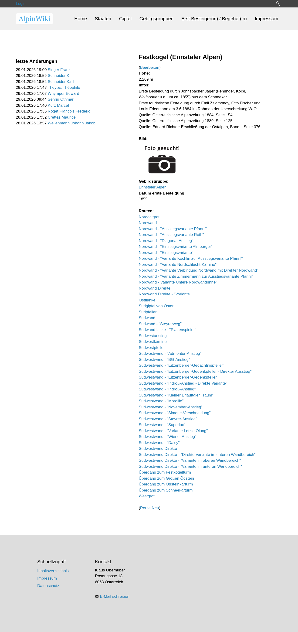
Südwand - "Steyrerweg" (160, 324)
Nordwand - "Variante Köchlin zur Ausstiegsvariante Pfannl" (191, 258)
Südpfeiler (148, 312)
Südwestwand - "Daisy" (159, 443)
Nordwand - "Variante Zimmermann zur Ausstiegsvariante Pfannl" (196, 276)
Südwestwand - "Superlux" (162, 425)
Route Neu (149, 508)
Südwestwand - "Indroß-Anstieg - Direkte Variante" (183, 383)
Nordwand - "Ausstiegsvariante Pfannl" (173, 229)
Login (21, 3)
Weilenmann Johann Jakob (71, 123)
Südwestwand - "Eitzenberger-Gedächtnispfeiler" (181, 365)
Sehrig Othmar (61, 99)
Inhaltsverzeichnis (53, 571)
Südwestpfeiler (152, 347)
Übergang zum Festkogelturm (165, 472)
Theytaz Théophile (64, 87)
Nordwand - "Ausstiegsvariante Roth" (171, 234)
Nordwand (148, 223)
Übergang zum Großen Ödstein (166, 478)
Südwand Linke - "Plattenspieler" (167, 330)
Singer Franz (59, 70)
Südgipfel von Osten (156, 306)
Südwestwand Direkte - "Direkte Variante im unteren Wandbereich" (197, 454)
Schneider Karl (61, 81)
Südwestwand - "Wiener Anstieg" (167, 436)
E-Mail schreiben (114, 596)
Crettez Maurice (62, 117)
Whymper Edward (63, 93)
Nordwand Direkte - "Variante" (165, 294)
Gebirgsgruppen (156, 18)
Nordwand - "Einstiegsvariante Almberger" (175, 246)
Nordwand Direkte (154, 288)
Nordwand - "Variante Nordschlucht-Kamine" (178, 264)
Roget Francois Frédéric (69, 111)
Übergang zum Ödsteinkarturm (166, 484)
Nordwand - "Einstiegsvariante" (166, 252)
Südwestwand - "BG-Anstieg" (164, 359)
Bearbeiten (149, 67)
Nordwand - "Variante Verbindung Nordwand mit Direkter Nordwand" (198, 270)
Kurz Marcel (58, 105)
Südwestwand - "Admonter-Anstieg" (170, 353)
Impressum (266, 18)
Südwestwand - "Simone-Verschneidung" (175, 413)
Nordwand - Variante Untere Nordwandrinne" (178, 282)
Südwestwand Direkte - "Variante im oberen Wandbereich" (190, 460)
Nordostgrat (149, 217)
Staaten (103, 18)
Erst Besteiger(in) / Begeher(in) (214, 18)
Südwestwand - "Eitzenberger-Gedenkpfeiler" (178, 377)
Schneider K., (59, 75)
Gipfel (125, 18)
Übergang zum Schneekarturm (166, 490)
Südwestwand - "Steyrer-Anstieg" (168, 419)
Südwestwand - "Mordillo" (161, 401)
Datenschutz (48, 586)
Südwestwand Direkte (158, 448)
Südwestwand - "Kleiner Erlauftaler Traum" (176, 395)
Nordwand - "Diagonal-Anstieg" (166, 241)
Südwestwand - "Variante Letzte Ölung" (173, 431)
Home (80, 18)
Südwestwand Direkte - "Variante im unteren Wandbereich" (190, 466)
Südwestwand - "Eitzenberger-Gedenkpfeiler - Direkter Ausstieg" (195, 371)
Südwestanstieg (153, 336)
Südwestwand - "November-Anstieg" (171, 407)
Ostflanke (147, 300)
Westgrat (147, 496)
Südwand (147, 318)
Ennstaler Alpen (152, 187)
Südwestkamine (153, 341)
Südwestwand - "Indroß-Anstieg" (167, 389)
